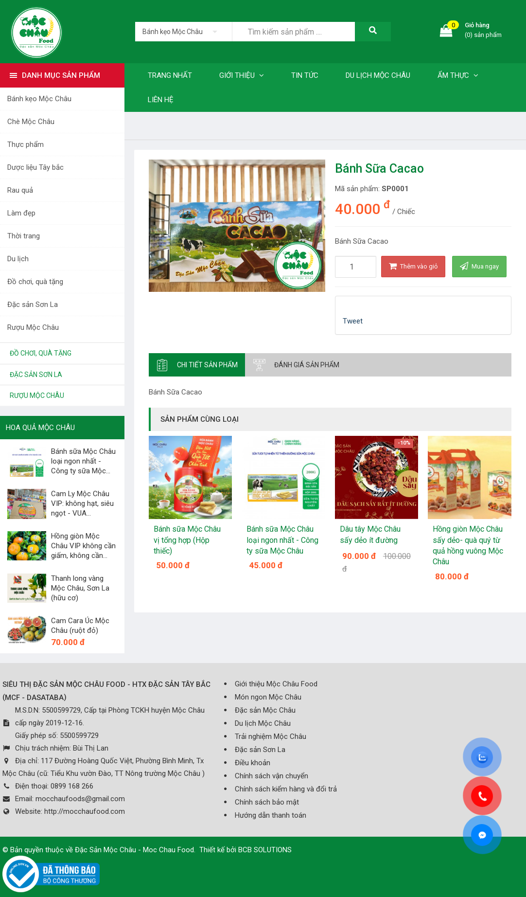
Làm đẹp (21, 213)
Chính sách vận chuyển (271, 775)
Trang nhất (170, 75)
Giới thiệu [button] (241, 75)
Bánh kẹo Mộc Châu (39, 98)
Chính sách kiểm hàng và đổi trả (286, 789)
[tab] (197, 365)
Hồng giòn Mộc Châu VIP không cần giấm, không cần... (83, 546)
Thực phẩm (25, 144)
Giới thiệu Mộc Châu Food (276, 684)
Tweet (353, 321)
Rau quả (20, 190)
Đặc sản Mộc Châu (265, 710)
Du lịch (18, 258)
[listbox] (183, 31)
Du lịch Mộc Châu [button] (378, 75)
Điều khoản (252, 762)
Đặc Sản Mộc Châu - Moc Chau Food (134, 849)
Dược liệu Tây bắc (35, 167)
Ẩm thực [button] (458, 75)
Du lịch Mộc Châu (263, 723)
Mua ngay (479, 266)
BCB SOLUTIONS (265, 849)
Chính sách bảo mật (267, 802)
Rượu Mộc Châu (33, 327)
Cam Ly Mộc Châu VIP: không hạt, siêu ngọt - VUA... (82, 503)
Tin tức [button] (304, 75)
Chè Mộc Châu (30, 121)
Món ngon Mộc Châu (268, 697)
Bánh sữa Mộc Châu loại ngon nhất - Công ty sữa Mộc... (83, 461)
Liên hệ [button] (161, 99)
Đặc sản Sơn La (32, 304)
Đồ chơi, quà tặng (35, 281)
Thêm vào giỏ (413, 266)
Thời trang (23, 236)
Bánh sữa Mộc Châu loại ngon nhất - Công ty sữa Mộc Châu (282, 540)
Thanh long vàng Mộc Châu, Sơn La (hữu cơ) (80, 588)
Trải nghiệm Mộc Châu (270, 736)
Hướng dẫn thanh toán (270, 815)
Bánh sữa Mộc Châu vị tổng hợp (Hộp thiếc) (187, 540)
